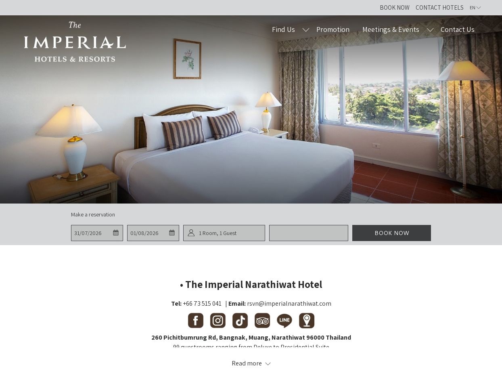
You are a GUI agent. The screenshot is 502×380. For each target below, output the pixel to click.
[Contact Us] (458, 29)
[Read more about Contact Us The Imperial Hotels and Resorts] (251, 363)
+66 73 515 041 (202, 303)
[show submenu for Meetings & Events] (430, 29)
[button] (96, 233)
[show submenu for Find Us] (305, 29)
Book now (391, 233)
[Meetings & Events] (391, 29)
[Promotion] (333, 29)
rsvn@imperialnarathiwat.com (289, 303)
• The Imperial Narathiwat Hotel (251, 284)
